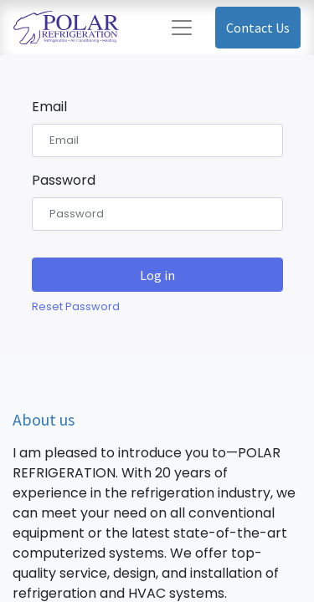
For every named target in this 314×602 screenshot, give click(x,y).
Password (63, 180)
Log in (157, 275)
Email (49, 106)
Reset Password (76, 306)
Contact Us (258, 27)
